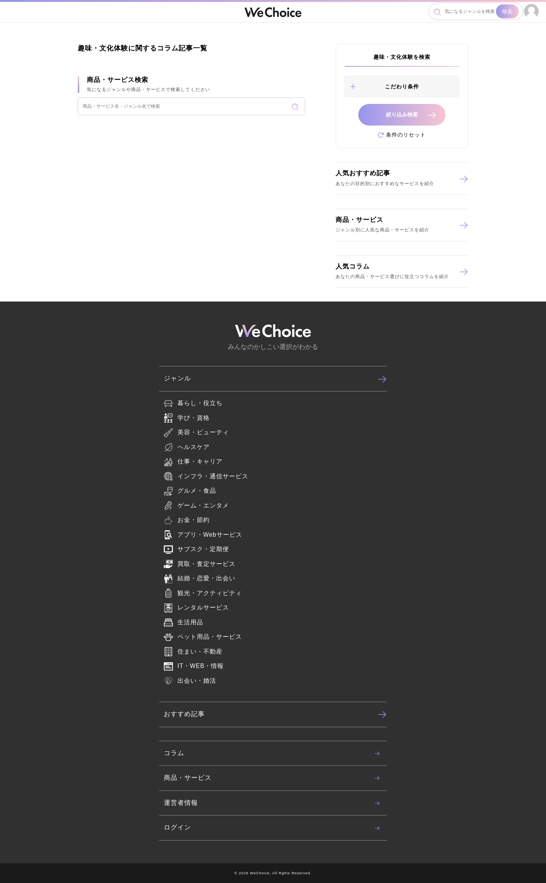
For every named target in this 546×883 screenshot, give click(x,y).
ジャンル (275, 378)
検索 (507, 11)
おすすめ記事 (275, 714)
